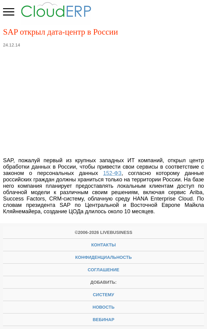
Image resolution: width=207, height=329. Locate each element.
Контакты (103, 244)
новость (103, 307)
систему (103, 294)
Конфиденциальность (103, 257)
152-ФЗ (112, 173)
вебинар (103, 319)
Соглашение (103, 269)
